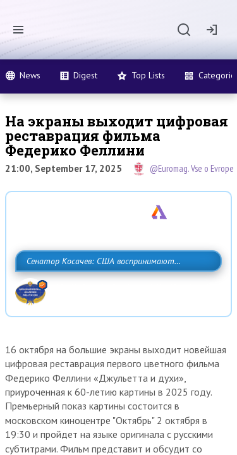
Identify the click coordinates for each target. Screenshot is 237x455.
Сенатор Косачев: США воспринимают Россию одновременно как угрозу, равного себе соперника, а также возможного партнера (115, 288)
